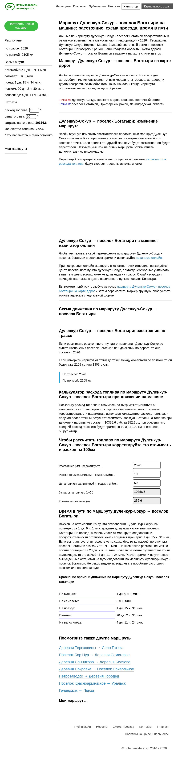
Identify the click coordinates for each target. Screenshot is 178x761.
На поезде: (67, 608)
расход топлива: (17, 110)
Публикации (97, 6)
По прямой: (71, 380)
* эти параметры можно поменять (29, 135)
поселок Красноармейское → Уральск (92, 683)
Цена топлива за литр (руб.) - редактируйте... (88, 483)
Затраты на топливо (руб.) (76, 492)
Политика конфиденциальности (147, 734)
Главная (163, 726)
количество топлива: (20, 129)
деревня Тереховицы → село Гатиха (91, 648)
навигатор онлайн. (149, 258)
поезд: (10, 82)
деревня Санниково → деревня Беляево (94, 662)
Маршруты (63, 6)
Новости (114, 6)
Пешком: (65, 615)
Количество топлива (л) (74, 501)
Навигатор (130, 6)
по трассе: (13, 48)
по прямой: (13, 54)
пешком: (11, 88)
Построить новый (21, 25)
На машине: (68, 594)
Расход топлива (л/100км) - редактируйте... (87, 474)
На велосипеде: (70, 622)
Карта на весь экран (157, 6)
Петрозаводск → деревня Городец (89, 676)
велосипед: (13, 95)
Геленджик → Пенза (76, 690)
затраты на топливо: (20, 122)
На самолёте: (69, 601)
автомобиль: (14, 70)
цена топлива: (15, 116)
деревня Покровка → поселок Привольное (96, 669)
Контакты (79, 6)
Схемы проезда (123, 726)
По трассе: (70, 374)
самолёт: (12, 76)
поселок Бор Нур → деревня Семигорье (94, 655)
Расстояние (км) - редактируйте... (81, 465)
